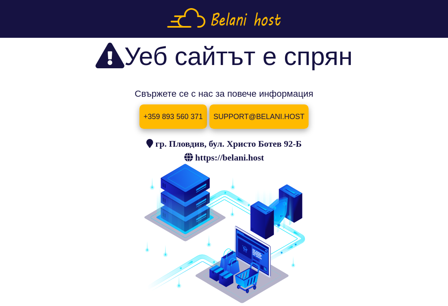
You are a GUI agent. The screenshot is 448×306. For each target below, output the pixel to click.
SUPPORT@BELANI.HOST (258, 117)
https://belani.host (229, 157)
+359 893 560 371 (173, 117)
